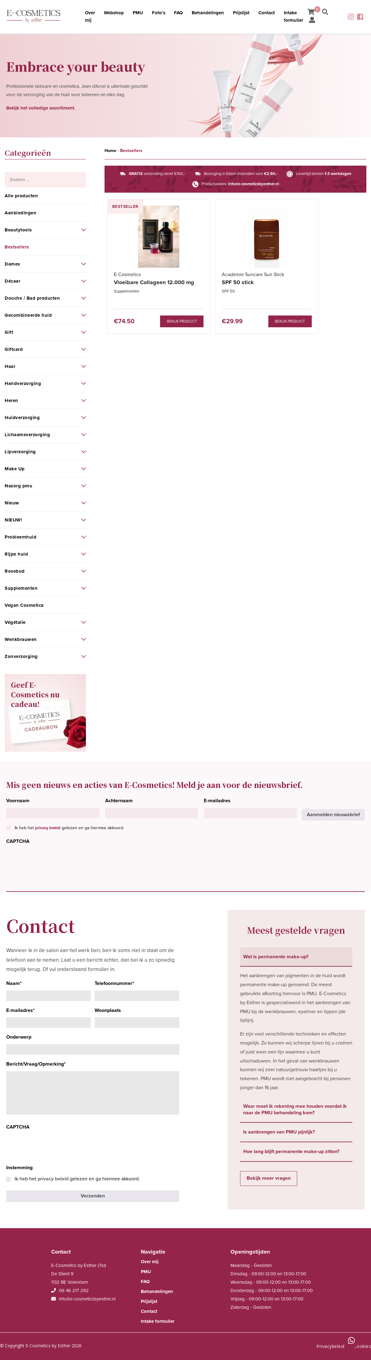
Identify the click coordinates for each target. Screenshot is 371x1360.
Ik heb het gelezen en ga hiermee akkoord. (69, 827)
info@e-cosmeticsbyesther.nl (253, 183)
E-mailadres (217, 801)
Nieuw (12, 503)
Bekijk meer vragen (269, 1178)
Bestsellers (17, 247)
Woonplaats (108, 1010)
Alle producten (21, 196)
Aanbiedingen (20, 213)
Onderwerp (18, 1037)
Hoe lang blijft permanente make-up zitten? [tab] (291, 1151)
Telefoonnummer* (114, 983)
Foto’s (157, 13)
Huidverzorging (22, 417)
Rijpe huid (16, 554)
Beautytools (18, 230)
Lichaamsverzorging (27, 434)
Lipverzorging (20, 451)
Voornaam (17, 801)
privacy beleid (47, 827)
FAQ (178, 13)
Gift (9, 332)
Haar (10, 366)
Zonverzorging (21, 656)
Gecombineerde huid (28, 315)
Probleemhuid (20, 537)
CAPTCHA (17, 841)
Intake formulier (294, 16)
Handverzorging (23, 383)
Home (110, 150)
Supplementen (21, 588)
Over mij (88, 16)
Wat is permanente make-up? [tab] (275, 957)
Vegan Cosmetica (24, 605)
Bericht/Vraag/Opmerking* (36, 1064)
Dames (12, 264)
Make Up (15, 469)
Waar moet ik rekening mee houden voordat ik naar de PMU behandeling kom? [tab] (295, 1109)
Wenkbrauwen (21, 639)
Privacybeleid (330, 1346)
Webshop (112, 13)
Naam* (14, 983)
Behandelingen (208, 13)
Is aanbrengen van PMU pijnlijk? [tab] (279, 1132)
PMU (137, 13)
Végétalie (15, 622)
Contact (267, 13)
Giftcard (14, 349)
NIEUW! (13, 520)
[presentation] (53, 860)
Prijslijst (241, 13)
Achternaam (119, 801)
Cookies (362, 1346)
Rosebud (15, 571)
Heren (11, 400)
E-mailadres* (20, 1010)
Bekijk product (161, 321)
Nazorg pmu (18, 486)
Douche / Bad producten (32, 298)
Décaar (12, 281)
